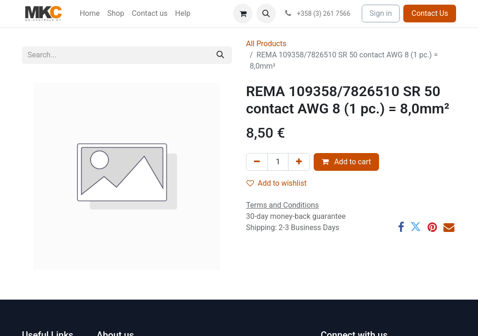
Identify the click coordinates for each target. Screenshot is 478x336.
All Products (266, 43)
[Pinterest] (432, 227)
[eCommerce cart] (243, 13)
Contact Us (429, 13)
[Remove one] (257, 162)
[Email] (448, 227)
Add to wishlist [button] (276, 183)
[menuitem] (90, 13)
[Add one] (299, 162)
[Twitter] (415, 227)
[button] (266, 13)
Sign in (381, 13)
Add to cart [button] (346, 161)
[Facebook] (401, 227)
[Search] (220, 55)
